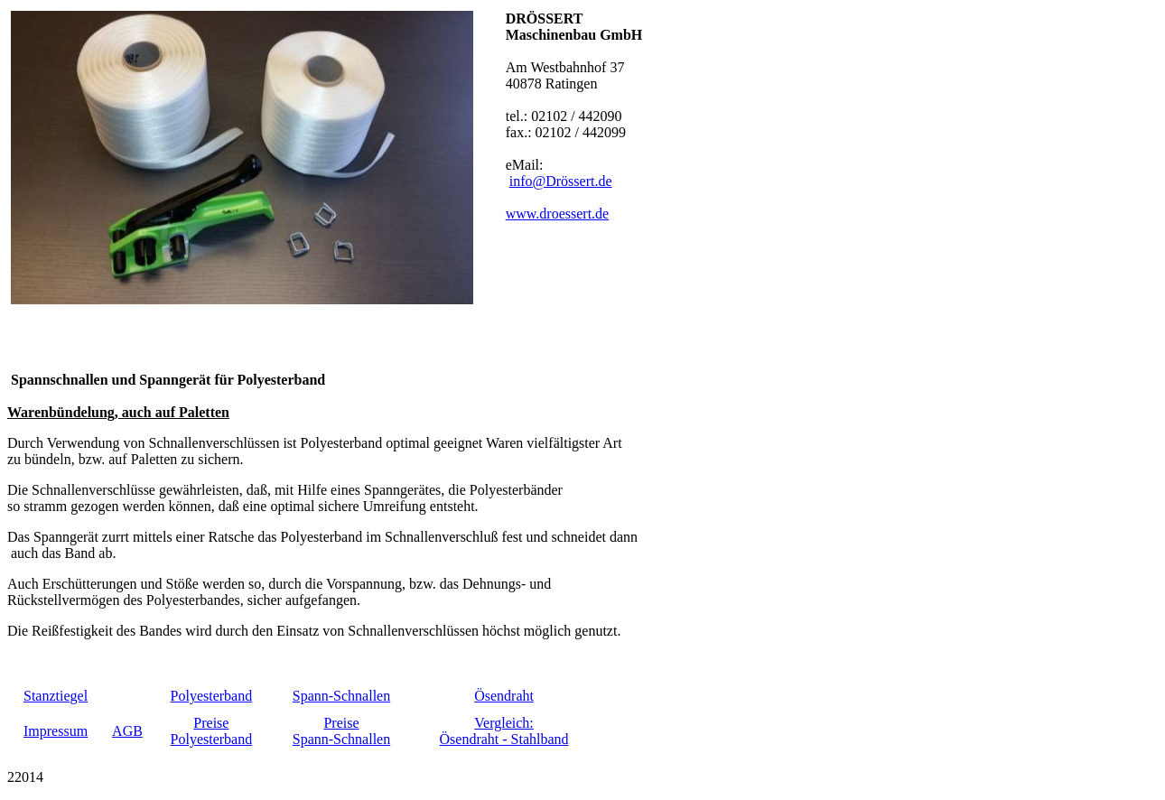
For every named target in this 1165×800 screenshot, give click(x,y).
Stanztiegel (55, 695)
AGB (127, 731)
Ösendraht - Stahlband (504, 739)
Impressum (55, 731)
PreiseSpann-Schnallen (341, 731)
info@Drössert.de (560, 181)
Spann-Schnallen (341, 695)
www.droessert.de (557, 213)
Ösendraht (504, 695)
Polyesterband (212, 695)
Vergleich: (503, 722)
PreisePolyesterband (212, 731)
